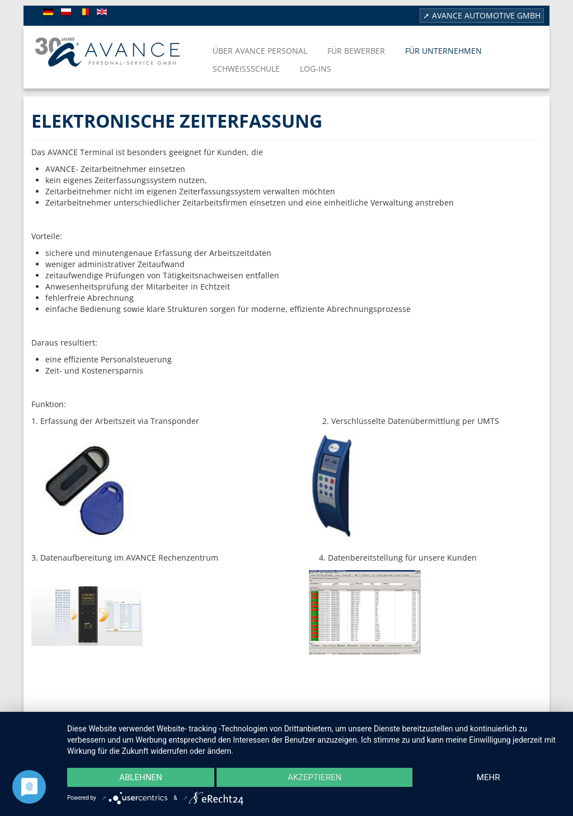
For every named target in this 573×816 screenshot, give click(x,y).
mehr (488, 777)
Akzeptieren (314, 777)
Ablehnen (140, 777)
